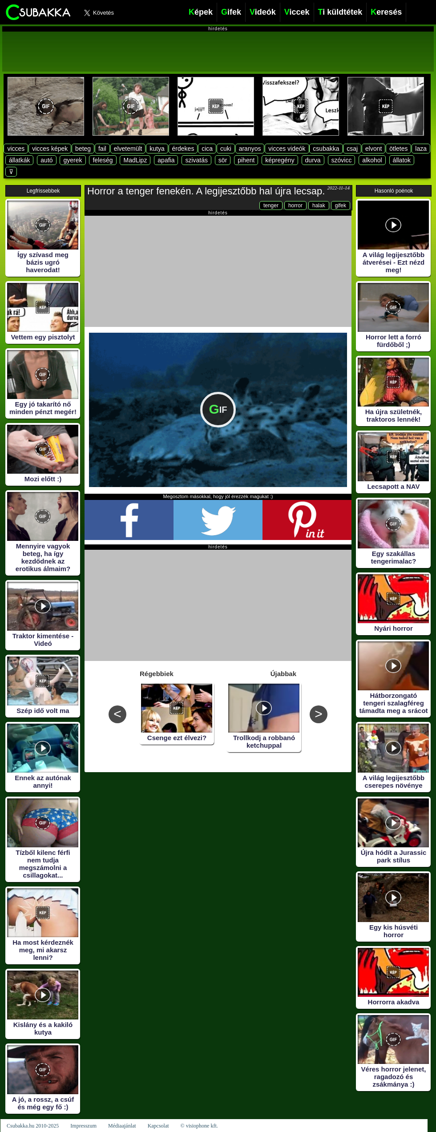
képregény (279, 160)
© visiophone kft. (199, 1126)
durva (313, 160)
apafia (165, 160)
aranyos (250, 148)
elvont (373, 148)
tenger (271, 205)
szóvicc (341, 160)
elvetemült (128, 148)
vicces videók (286, 148)
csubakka (326, 148)
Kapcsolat (158, 1126)
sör (222, 160)
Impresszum (83, 1126)
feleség (103, 160)
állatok (402, 160)
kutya (156, 148)
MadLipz (135, 160)
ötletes (398, 148)
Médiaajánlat (122, 1126)
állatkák (19, 160)
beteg (83, 148)
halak (318, 205)
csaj (352, 148)
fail (102, 148)
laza (421, 148)
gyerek (72, 160)
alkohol (372, 160)
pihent (246, 160)
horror (295, 205)
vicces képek (50, 148)
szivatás (196, 160)
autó (46, 160)
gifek (340, 205)
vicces (15, 148)
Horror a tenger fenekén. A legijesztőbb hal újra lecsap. (206, 191)
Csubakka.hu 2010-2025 (33, 1126)
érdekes (183, 148)
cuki (225, 148)
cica (207, 148)
